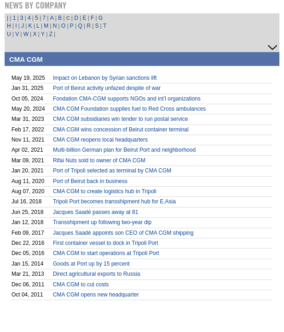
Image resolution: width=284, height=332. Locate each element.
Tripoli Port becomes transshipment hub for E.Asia (114, 201)
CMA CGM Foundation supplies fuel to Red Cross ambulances (129, 109)
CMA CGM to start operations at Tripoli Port (106, 253)
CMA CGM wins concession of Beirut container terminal (121, 129)
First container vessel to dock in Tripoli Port (105, 243)
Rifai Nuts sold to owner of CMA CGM (99, 160)
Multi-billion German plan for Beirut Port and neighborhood (124, 150)
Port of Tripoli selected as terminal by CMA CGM (112, 170)
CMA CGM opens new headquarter (96, 294)
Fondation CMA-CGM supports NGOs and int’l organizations (127, 98)
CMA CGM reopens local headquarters (100, 139)
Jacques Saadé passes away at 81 (95, 212)
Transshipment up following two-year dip (102, 222)
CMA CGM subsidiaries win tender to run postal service (120, 119)
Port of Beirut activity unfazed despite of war (107, 88)
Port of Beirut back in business (90, 181)
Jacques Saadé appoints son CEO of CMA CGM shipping (123, 233)
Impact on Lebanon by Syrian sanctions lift (104, 78)
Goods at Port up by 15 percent (91, 264)
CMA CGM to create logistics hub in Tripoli (104, 191)
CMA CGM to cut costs (81, 284)
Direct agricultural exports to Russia (96, 274)
